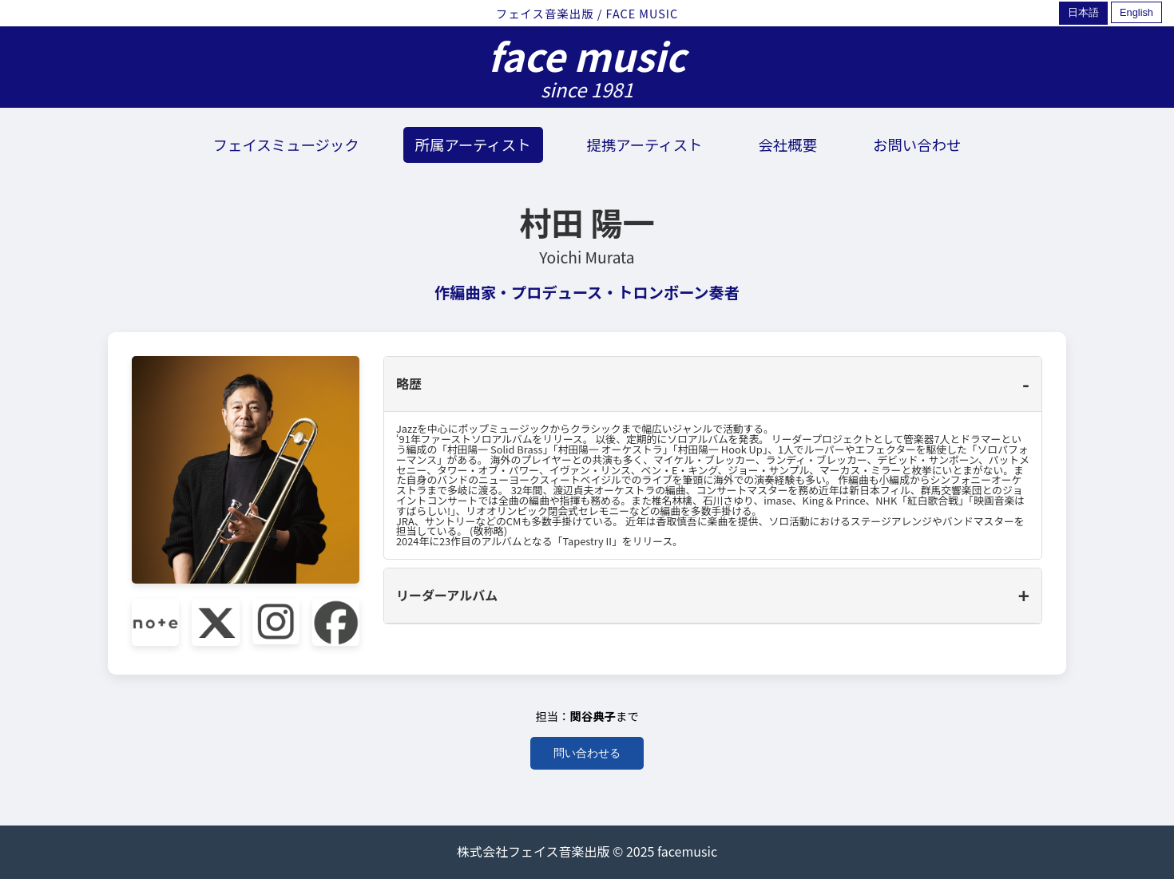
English (1136, 12)
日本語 (1083, 12)
